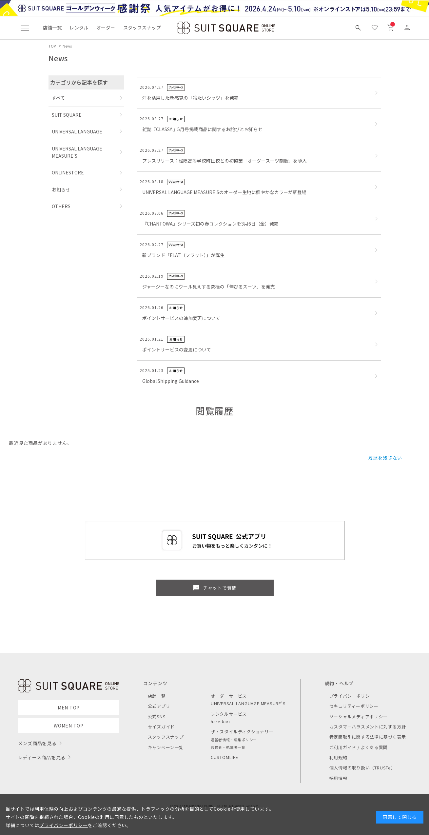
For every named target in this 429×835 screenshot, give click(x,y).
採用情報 (338, 778)
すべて (58, 97)
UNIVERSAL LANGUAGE (77, 131)
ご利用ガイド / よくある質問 (358, 747)
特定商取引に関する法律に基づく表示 (367, 737)
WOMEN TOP (69, 725)
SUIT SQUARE (67, 114)
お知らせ (61, 189)
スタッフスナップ (142, 27)
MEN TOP (69, 707)
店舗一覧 (52, 27)
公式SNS (157, 716)
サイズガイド (161, 727)
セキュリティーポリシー (354, 706)
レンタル (78, 27)
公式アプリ (159, 706)
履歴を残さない (385, 457)
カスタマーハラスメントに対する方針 (367, 727)
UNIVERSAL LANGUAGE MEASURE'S (77, 152)
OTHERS (61, 206)
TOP (52, 46)
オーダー (105, 27)
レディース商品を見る (42, 757)
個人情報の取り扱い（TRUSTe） (362, 768)
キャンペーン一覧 (166, 747)
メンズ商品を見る (37, 743)
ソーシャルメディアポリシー (358, 716)
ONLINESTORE (68, 172)
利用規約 (338, 757)
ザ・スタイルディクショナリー (242, 731)
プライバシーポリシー (352, 696)
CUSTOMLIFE (224, 757)
